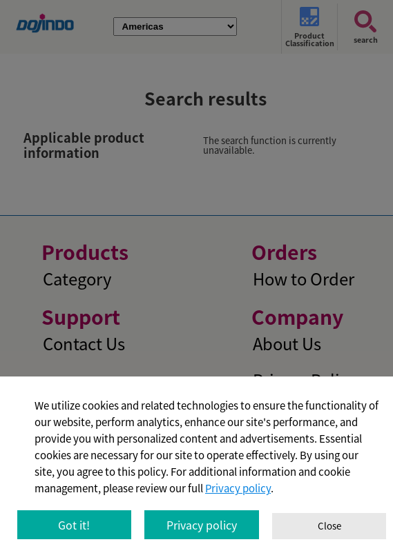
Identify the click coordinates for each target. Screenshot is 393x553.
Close (329, 525)
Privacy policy (238, 488)
